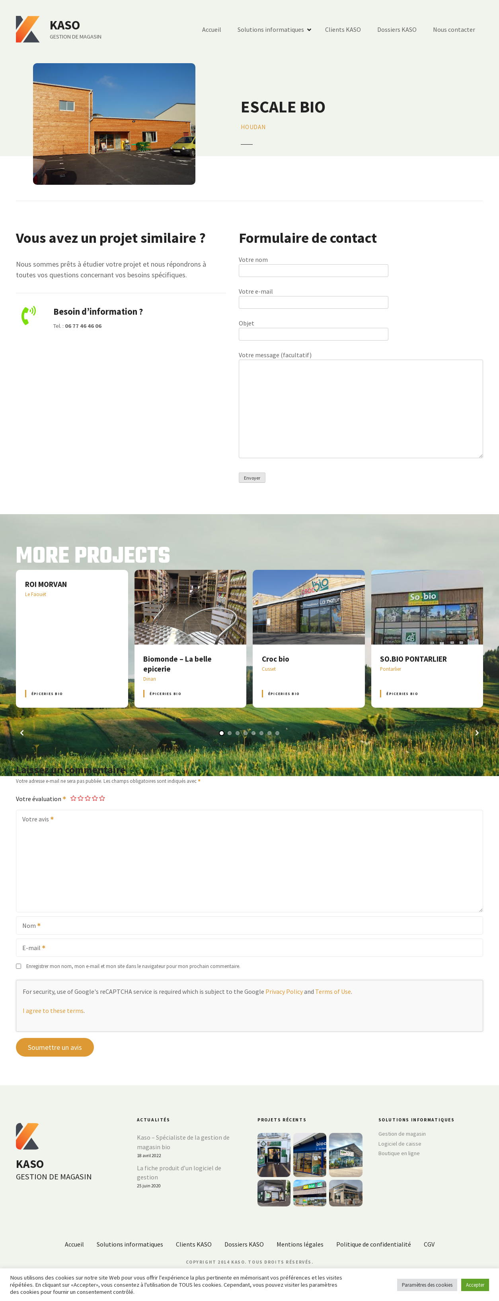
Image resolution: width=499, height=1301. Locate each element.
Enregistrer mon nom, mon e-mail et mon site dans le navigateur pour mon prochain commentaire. (133, 966)
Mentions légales (300, 1244)
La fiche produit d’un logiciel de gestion (179, 1172)
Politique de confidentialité (373, 1244)
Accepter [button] (475, 1285)
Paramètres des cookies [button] (427, 1285)
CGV (429, 1244)
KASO (65, 25)
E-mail (31, 948)
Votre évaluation (41, 799)
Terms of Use (333, 991)
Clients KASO (343, 29)
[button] (22, 733)
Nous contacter (454, 29)
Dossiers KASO (397, 29)
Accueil (211, 29)
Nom (28, 926)
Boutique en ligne (399, 1153)
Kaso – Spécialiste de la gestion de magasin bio (183, 1142)
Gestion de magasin (402, 1133)
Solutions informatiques (271, 29)
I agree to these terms (53, 1010)
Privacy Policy (284, 991)
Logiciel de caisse (399, 1143)
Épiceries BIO (47, 693)
